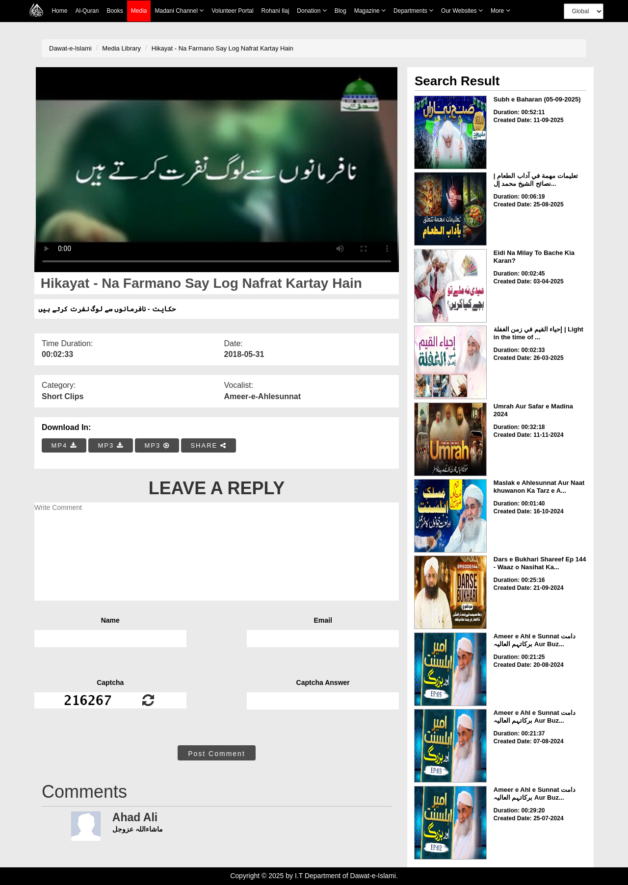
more (500, 10)
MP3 (110, 445)
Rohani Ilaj (275, 10)
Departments (413, 10)
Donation (311, 10)
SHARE (208, 445)
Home (59, 10)
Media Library (121, 48)
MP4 (64, 445)
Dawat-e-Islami (70, 48)
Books (114, 10)
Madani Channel (179, 10)
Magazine (370, 10)
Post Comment (216, 754)
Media (139, 11)
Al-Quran (87, 10)
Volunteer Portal (232, 10)
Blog (340, 10)
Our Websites (462, 10)
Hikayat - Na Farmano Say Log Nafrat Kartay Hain (222, 48)
